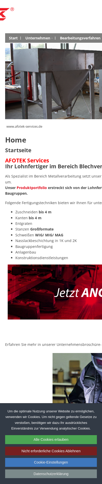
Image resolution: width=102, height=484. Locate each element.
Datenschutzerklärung (51, 474)
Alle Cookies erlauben (51, 439)
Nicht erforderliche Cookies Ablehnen (51, 451)
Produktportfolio (32, 187)
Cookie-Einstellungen (51, 462)
